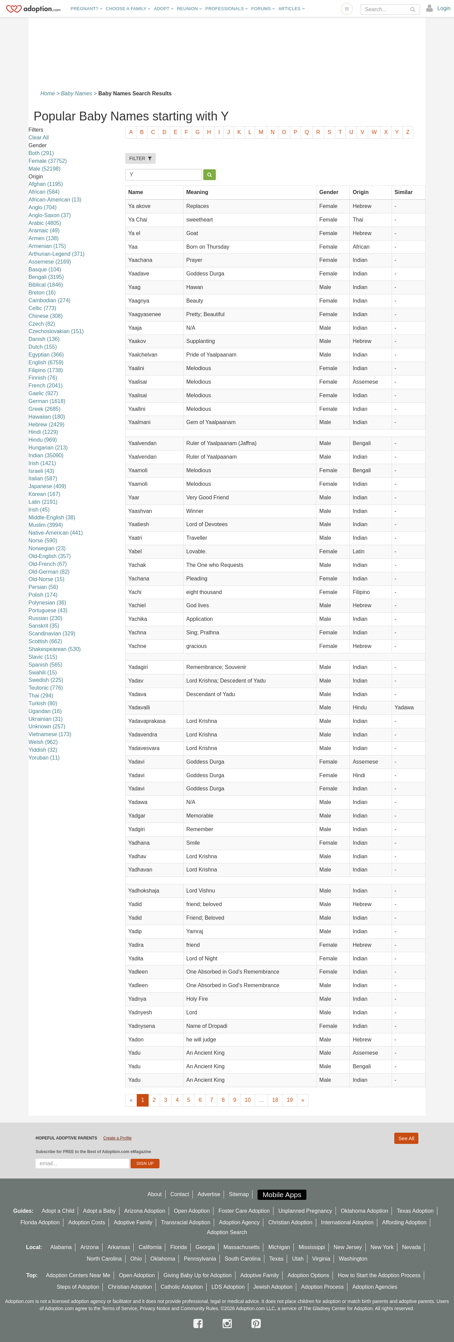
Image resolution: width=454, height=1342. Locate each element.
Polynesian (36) (47, 603)
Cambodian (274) (50, 300)
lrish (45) (39, 510)
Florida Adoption (40, 1222)
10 (248, 1100)
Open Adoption (192, 1211)
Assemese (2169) (50, 262)
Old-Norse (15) (46, 579)
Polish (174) (43, 595)
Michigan (279, 1247)
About (155, 1194)
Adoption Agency (239, 1222)
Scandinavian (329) (52, 633)
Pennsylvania (200, 1259)
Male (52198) (44, 169)
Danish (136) (44, 339)
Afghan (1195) (46, 184)
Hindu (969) (43, 440)
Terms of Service (119, 1308)
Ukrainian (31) (45, 719)
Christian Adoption (290, 1222)
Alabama (61, 1247)
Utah (298, 1259)
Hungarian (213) (48, 447)
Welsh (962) (43, 742)
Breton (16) (42, 292)
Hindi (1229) (43, 432)
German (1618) (47, 401)
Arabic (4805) (45, 223)
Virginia (321, 1259)
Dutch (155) (43, 347)
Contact (179, 1194)
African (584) (44, 192)
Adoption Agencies (374, 1287)
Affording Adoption (404, 1222)
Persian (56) (43, 587)
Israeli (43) (41, 471)
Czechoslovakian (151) (56, 331)
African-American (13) (55, 200)
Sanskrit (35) (44, 626)
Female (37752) (48, 161)
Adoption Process (322, 1287)
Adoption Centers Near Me (78, 1275)
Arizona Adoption (144, 1211)
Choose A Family (128, 8)
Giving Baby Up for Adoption (198, 1275)
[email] (82, 1163)
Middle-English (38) (52, 517)
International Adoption (347, 1222)
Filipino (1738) (46, 370)
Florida (178, 1247)
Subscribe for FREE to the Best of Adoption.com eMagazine (93, 1151)
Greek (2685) (44, 409)
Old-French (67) (48, 564)
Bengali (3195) (46, 277)
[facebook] (199, 1324)
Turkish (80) (43, 703)
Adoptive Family (133, 1222)
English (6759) (46, 362)
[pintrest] (256, 1324)
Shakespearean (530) (55, 649)
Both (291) (41, 153)
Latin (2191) (43, 502)
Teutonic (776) (46, 688)
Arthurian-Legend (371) (56, 254)
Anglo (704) (43, 207)
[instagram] (229, 1324)
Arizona (89, 1247)
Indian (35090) (46, 455)
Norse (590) (43, 540)
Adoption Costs (86, 1222)
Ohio (136, 1259)
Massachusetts (242, 1247)
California (150, 1247)
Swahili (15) (43, 672)
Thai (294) (41, 695)
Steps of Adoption (78, 1287)
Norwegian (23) (47, 548)
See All (406, 1138)
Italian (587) (43, 478)
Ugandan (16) (45, 711)
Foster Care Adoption (244, 1211)
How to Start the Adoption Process (379, 1275)
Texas (276, 1259)
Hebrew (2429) (46, 424)
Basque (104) (45, 269)
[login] (438, 8)
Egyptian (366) (46, 355)
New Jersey (348, 1247)
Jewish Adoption (273, 1287)
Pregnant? (86, 8)
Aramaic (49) (44, 230)
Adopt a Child (58, 1211)
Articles (291, 8)
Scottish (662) (45, 641)
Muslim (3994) (46, 525)
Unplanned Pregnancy (305, 1211)
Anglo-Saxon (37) (50, 215)
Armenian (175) (47, 246)
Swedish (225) (46, 680)
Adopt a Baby (99, 1211)
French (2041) (46, 385)
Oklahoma (162, 1259)
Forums (263, 8)
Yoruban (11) (44, 758)
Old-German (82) (49, 572)
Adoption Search (227, 1232)
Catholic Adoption (181, 1287)
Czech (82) (42, 324)
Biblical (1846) (46, 285)
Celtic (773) (42, 308)
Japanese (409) (47, 486)
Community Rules (199, 1308)
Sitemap (239, 1194)
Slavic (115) (43, 657)
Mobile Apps (282, 1195)
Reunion (189, 8)
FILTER (140, 158)
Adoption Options (308, 1275)
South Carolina (243, 1259)
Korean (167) (44, 494)
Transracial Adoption (185, 1222)
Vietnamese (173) (50, 734)
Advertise (209, 1194)
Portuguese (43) (48, 610)
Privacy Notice (155, 1308)
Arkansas (119, 1247)
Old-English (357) (50, 556)
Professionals (226, 8)
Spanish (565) (45, 665)
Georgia (205, 1247)
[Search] (385, 9)
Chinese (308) (46, 316)
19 (290, 1100)
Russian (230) (45, 618)
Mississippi (312, 1247)
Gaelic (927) (43, 393)
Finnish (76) (43, 378)
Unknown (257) (47, 726)
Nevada (411, 1247)
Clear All (39, 137)
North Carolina (104, 1259)
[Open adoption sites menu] (347, 9)
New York (382, 1247)
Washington (353, 1259)
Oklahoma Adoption (364, 1211)
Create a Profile (117, 1138)
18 (275, 1100)
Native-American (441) (56, 533)
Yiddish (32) (43, 750)
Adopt (164, 8)
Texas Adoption (415, 1211)
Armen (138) (44, 238)
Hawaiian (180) (47, 417)
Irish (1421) (42, 463)
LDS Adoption (228, 1287)
